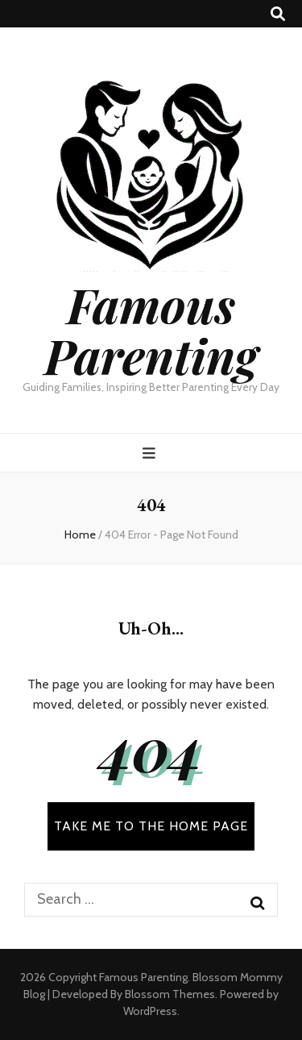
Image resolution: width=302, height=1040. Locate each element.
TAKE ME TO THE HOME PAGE (151, 826)
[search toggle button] (278, 14)
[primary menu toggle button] (151, 453)
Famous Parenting (151, 329)
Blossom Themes (170, 994)
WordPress (150, 1011)
